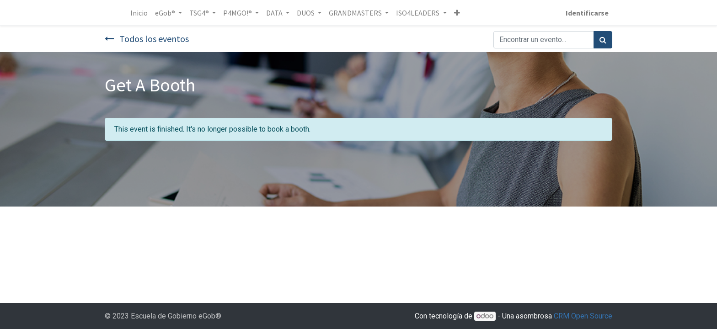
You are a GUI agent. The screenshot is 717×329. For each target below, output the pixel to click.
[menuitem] (139, 13)
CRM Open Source (583, 316)
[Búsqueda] (603, 39)
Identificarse (587, 12)
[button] (457, 13)
